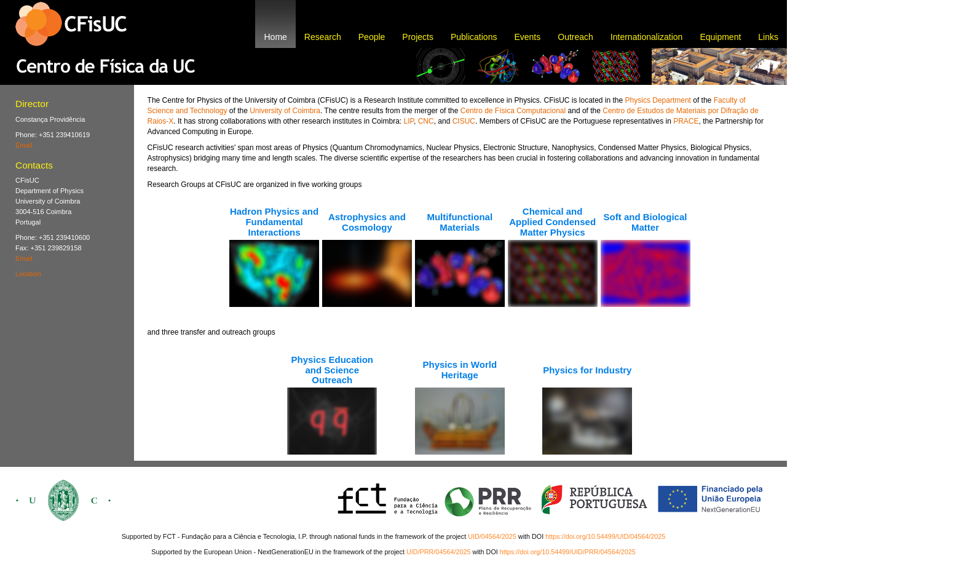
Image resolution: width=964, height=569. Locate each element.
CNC (426, 121)
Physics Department (658, 100)
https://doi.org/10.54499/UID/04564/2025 (605, 536)
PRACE (685, 121)
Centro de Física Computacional (513, 110)
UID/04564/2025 (492, 536)
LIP (408, 121)
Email (24, 145)
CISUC (463, 121)
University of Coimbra (285, 110)
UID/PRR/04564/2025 (438, 551)
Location (28, 273)
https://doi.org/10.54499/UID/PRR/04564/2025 (568, 551)
